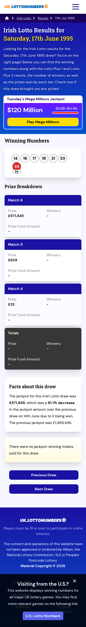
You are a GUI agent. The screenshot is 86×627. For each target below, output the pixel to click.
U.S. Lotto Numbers (43, 615)
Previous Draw (43, 475)
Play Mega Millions (43, 122)
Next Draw (44, 489)
